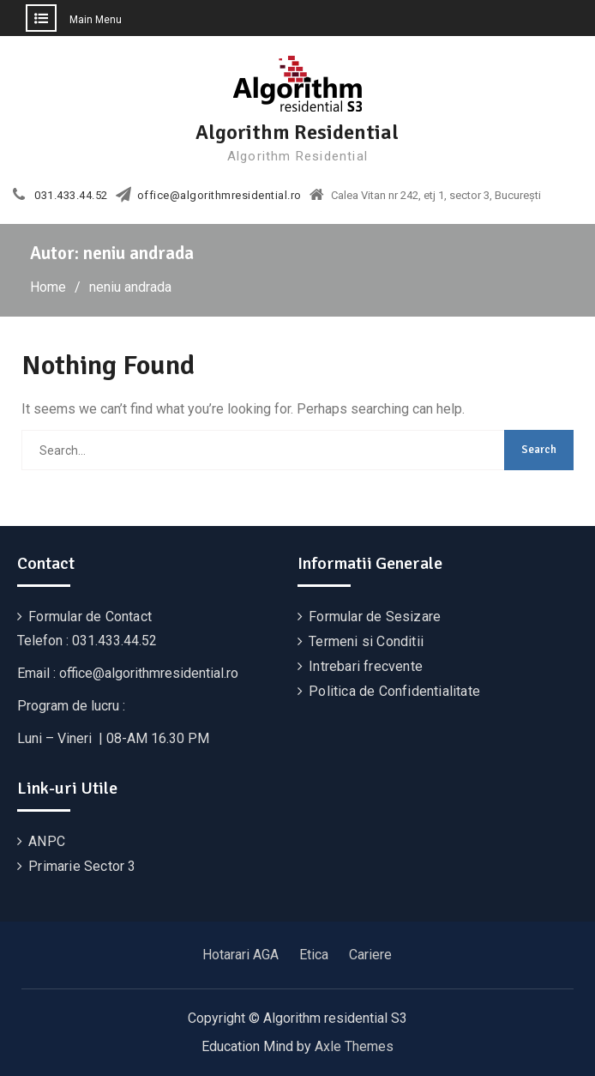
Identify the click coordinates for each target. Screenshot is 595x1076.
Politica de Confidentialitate (394, 691)
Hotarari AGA (240, 954)
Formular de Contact (90, 616)
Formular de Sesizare (375, 616)
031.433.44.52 (71, 195)
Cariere (370, 954)
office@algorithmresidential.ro (219, 195)
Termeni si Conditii (366, 641)
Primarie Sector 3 (81, 866)
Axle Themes (354, 1046)
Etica (313, 954)
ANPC (46, 841)
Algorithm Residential (297, 132)
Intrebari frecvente (366, 666)
